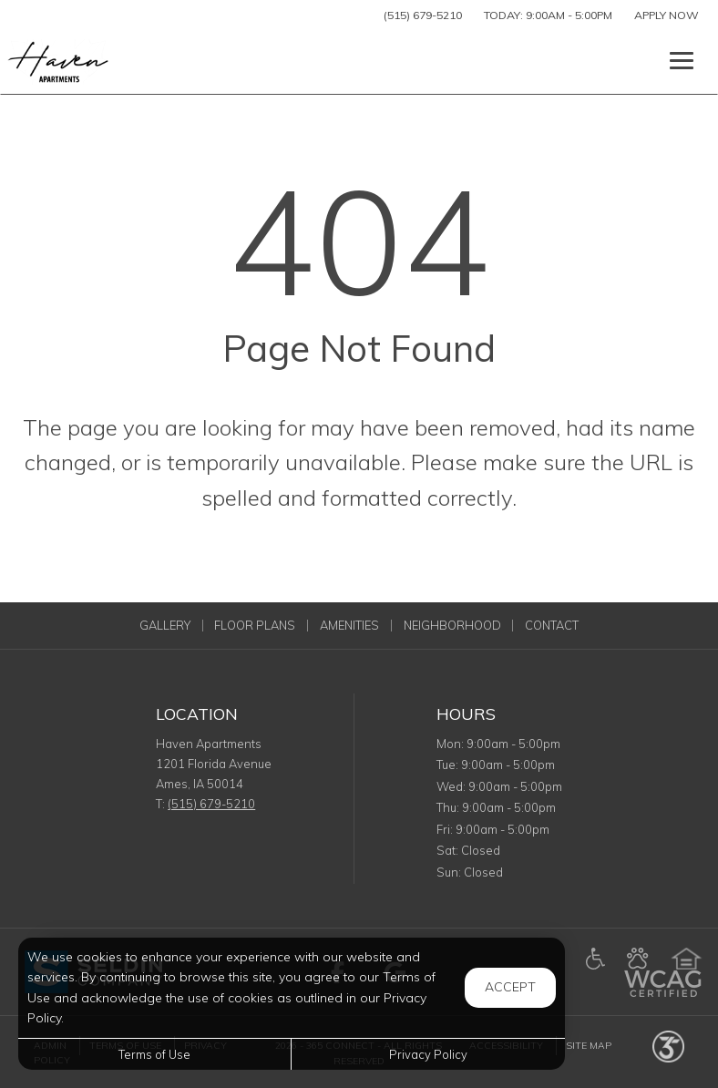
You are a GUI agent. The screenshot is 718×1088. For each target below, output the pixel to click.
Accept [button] (510, 987)
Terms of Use (154, 1054)
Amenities (349, 625)
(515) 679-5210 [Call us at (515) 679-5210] (423, 15)
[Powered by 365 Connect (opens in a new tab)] (668, 1046)
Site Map (588, 1046)
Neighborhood (452, 625)
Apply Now (666, 15)
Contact (552, 625)
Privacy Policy (428, 1054)
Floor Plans (254, 625)
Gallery (164, 625)
